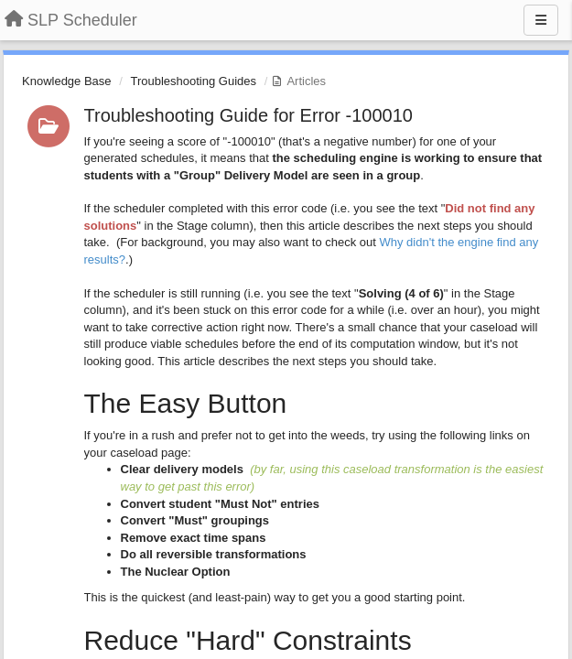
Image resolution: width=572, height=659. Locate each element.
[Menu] (540, 20)
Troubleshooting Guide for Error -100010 (248, 115)
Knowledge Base (67, 81)
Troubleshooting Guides (193, 81)
